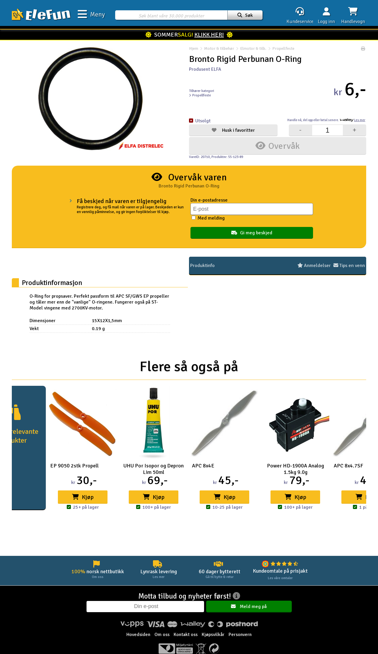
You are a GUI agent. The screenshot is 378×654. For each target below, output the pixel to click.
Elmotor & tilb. (253, 48)
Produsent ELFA (205, 69)
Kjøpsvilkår (213, 634)
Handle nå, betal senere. (326, 120)
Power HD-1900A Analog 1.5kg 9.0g (295, 468)
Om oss (162, 634)
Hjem (193, 48)
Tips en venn (350, 265)
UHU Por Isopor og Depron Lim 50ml (153, 468)
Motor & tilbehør (219, 48)
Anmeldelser (315, 265)
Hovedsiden (138, 634)
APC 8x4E (203, 465)
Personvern (240, 634)
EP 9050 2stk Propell (74, 465)
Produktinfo (202, 265)
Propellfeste (280, 48)
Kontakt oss (186, 634)
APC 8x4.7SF (348, 465)
